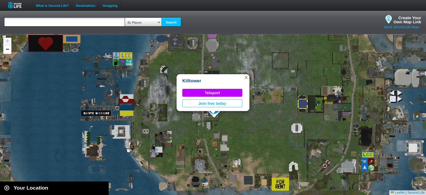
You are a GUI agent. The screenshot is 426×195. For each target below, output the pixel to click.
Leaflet (398, 192)
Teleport (212, 93)
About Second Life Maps (401, 27)
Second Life (18, 5)
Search (171, 22)
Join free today (212, 103)
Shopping (109, 5)
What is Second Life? (52, 5)
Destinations (85, 5)
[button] (246, 77)
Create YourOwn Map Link (407, 19)
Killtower (191, 81)
